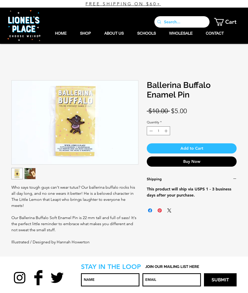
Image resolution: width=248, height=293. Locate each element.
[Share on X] (169, 210)
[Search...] (181, 22)
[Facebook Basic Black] (38, 277)
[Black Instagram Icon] (19, 277)
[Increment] (166, 131)
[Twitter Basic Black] (57, 277)
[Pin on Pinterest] (160, 210)
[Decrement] (151, 131)
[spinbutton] (158, 131)
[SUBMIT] (220, 279)
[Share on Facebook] (150, 210)
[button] (229, 22)
